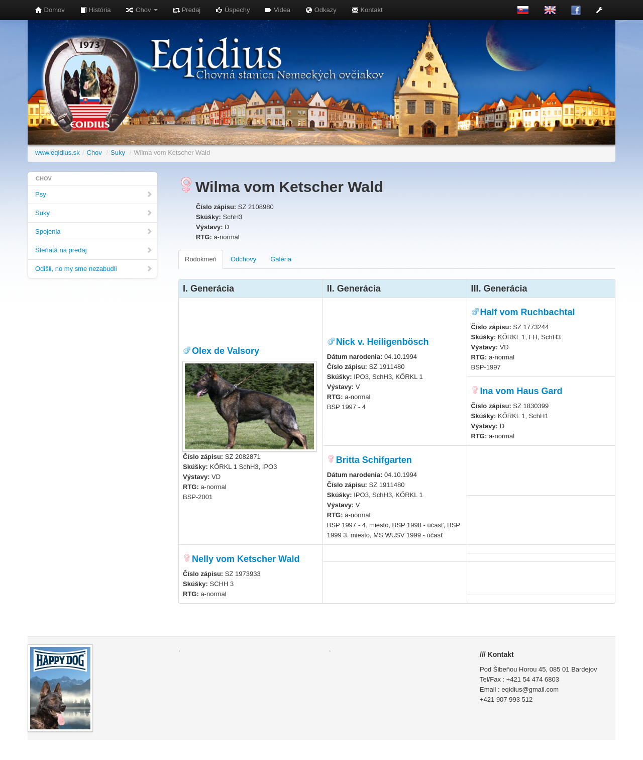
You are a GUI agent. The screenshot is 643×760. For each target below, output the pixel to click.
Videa (277, 10)
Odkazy (321, 10)
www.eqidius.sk (57, 152)
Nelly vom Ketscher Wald (245, 559)
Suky (118, 152)
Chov (142, 10)
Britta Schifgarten (374, 460)
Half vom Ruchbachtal (527, 312)
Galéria (280, 259)
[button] (599, 10)
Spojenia (94, 231)
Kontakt (367, 10)
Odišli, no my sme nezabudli (94, 268)
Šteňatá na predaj (94, 250)
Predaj (186, 10)
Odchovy (243, 259)
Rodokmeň (201, 259)
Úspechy (233, 10)
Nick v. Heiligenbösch (382, 342)
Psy (94, 194)
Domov (50, 10)
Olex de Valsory (225, 351)
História (95, 10)
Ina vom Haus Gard (521, 391)
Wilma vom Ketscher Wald (172, 152)
